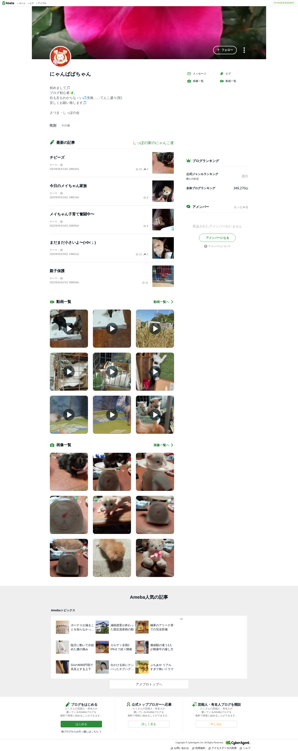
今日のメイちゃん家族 (68, 186)
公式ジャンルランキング (202, 174)
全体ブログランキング (200, 188)
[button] (225, 50)
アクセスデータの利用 (222, 748)
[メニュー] (244, 50)
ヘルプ (245, 748)
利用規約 (198, 748)
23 (139, 169)
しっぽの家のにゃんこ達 (153, 143)
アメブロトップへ (149, 684)
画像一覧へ (164, 445)
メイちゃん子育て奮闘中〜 (72, 214)
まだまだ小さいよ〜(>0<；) (73, 242)
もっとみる (241, 207)
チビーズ (57, 157)
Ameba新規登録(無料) (284, 2)
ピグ (225, 74)
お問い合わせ (180, 748)
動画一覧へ (164, 302)
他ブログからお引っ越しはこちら (80, 731)
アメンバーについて (217, 246)
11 (139, 254)
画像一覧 (195, 81)
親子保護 (57, 271)
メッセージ (196, 74)
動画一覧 (228, 81)
